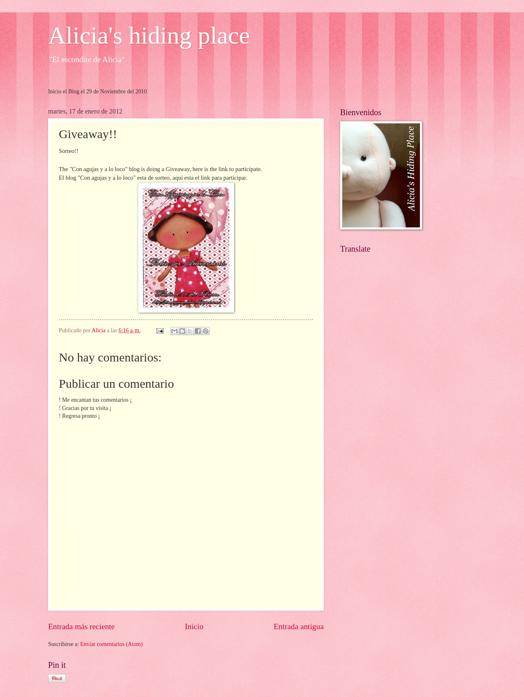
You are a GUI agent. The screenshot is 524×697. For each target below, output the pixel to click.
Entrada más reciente (81, 626)
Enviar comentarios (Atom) (111, 644)
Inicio (194, 626)
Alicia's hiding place (149, 35)
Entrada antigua (299, 626)
